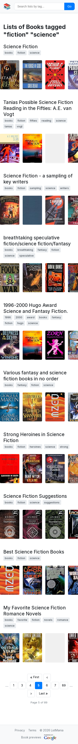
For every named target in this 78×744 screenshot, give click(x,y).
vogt (19, 126)
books (9, 52)
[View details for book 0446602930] (9, 277)
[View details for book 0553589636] (32, 647)
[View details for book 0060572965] (32, 468)
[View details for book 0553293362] (32, 524)
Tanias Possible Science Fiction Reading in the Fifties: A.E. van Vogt (38, 108)
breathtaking (25, 249)
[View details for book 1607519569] (55, 647)
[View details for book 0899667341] (32, 210)
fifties (33, 120)
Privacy (20, 730)
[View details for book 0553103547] (9, 406)
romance (62, 619)
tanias (8, 126)
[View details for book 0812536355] (9, 345)
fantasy (42, 249)
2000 (19, 317)
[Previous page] (47, 677)
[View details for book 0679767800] (9, 74)
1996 (8, 317)
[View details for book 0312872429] (55, 210)
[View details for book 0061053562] (55, 277)
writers (64, 188)
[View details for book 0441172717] (9, 580)
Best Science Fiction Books (33, 552)
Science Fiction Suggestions (35, 496)
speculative (26, 255)
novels (48, 619)
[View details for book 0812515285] (32, 580)
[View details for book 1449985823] (55, 345)
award (31, 317)
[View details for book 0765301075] (32, 74)
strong (64, 446)
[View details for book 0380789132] (32, 277)
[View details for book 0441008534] (55, 468)
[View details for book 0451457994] (55, 74)
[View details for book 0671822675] (55, 148)
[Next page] (31, 693)
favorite (22, 619)
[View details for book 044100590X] (55, 406)
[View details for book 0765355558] (9, 647)
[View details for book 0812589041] (55, 580)
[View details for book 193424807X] (32, 148)
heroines (35, 446)
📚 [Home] (7, 6)
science (35, 52)
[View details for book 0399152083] (9, 468)
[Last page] (43, 693)
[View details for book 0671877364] (9, 210)
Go (69, 6)
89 (64, 685)
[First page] (34, 677)
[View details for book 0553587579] (55, 524)
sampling (35, 188)
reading (46, 120)
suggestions (51, 502)
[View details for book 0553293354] (9, 524)
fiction (21, 52)
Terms (32, 730)
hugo (20, 323)
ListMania (57, 730)
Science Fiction (20, 46)
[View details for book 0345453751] (32, 406)
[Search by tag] (39, 6)
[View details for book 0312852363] (9, 148)
